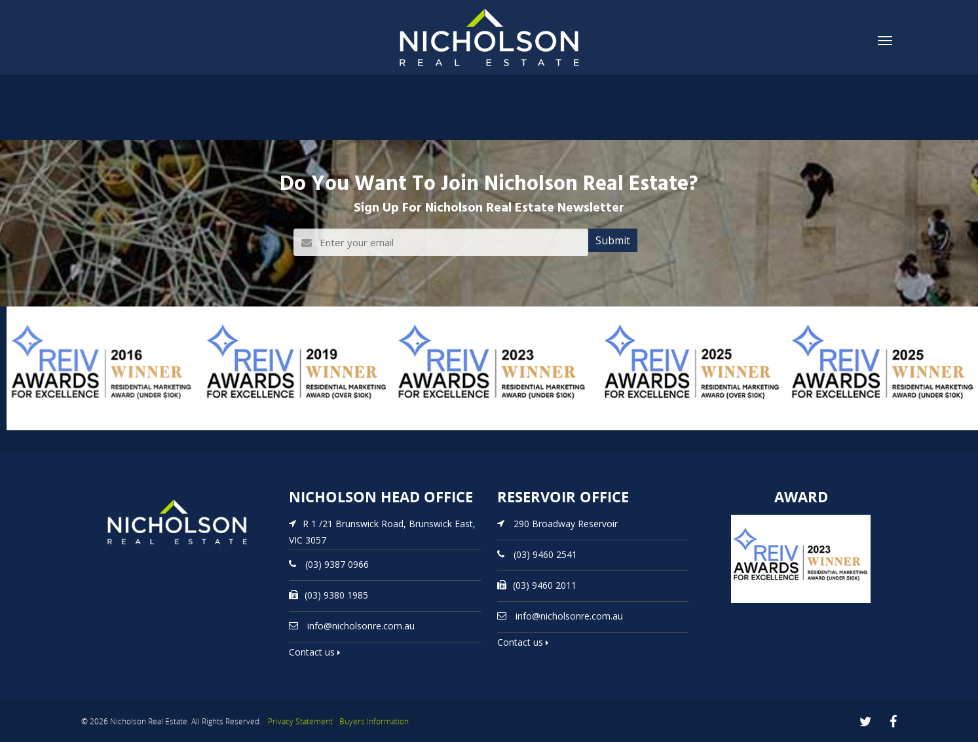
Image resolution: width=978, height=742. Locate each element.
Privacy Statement (300, 721)
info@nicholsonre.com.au (361, 626)
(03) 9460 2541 (545, 554)
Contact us (314, 652)
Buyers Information (374, 721)
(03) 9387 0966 (337, 564)
